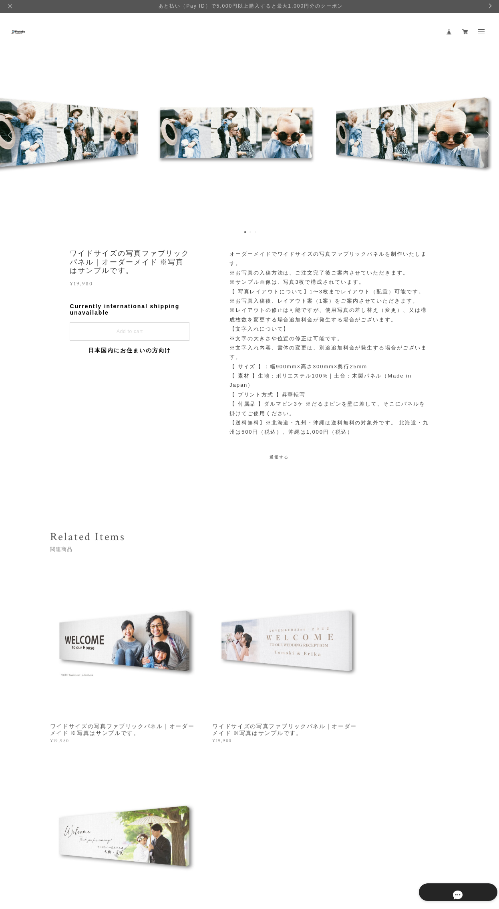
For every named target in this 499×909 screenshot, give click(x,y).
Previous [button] (12, 135)
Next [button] (487, 135)
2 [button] (250, 232)
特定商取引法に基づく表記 (142, 866)
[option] (249, 135)
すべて (75, 772)
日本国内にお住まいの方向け (129, 350)
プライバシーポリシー (81, 866)
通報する (279, 457)
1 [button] (245, 232)
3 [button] (255, 232)
